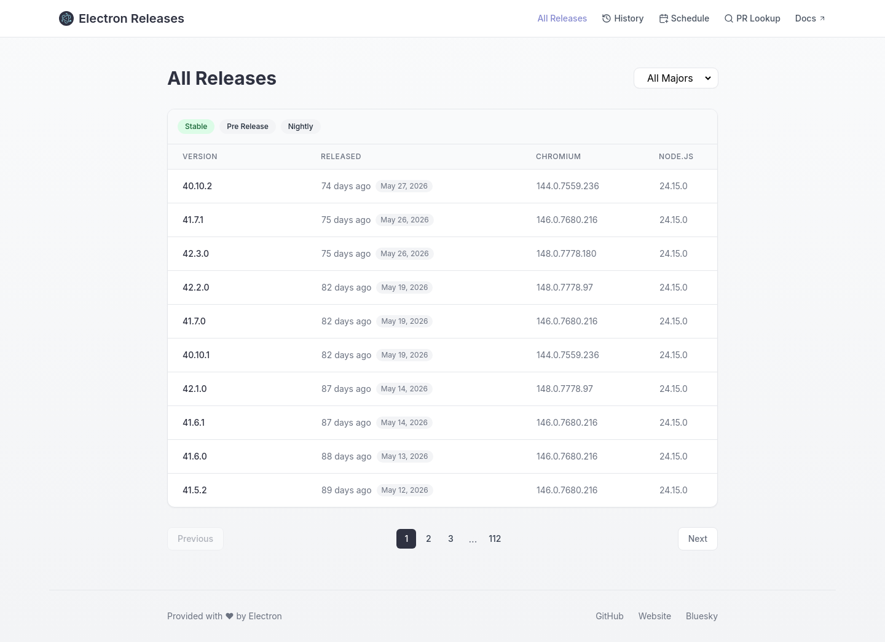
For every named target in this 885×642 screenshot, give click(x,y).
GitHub (610, 616)
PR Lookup (752, 18)
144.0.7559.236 (568, 186)
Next (697, 538)
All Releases (562, 18)
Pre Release (248, 126)
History (622, 18)
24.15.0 (673, 186)
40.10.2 (197, 186)
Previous (195, 538)
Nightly (300, 126)
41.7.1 (193, 219)
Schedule (684, 18)
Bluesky (702, 616)
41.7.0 (194, 321)
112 (495, 538)
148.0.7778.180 (567, 253)
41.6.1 (194, 422)
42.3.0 (196, 253)
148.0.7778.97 (565, 287)
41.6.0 (195, 456)
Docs (810, 18)
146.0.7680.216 (567, 219)
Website (655, 616)
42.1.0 (195, 388)
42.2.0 (196, 287)
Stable (196, 126)
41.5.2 (195, 490)
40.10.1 (196, 355)
